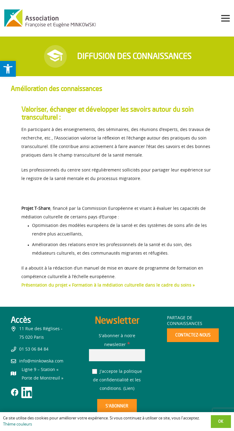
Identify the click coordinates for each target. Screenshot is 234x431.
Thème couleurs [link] (17, 424)
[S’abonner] (117, 406)
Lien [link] (129, 389)
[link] (8, 69)
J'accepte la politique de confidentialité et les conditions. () (117, 380)
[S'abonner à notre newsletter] (117, 355)
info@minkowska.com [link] (41, 361)
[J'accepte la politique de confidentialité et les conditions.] (94, 371)
